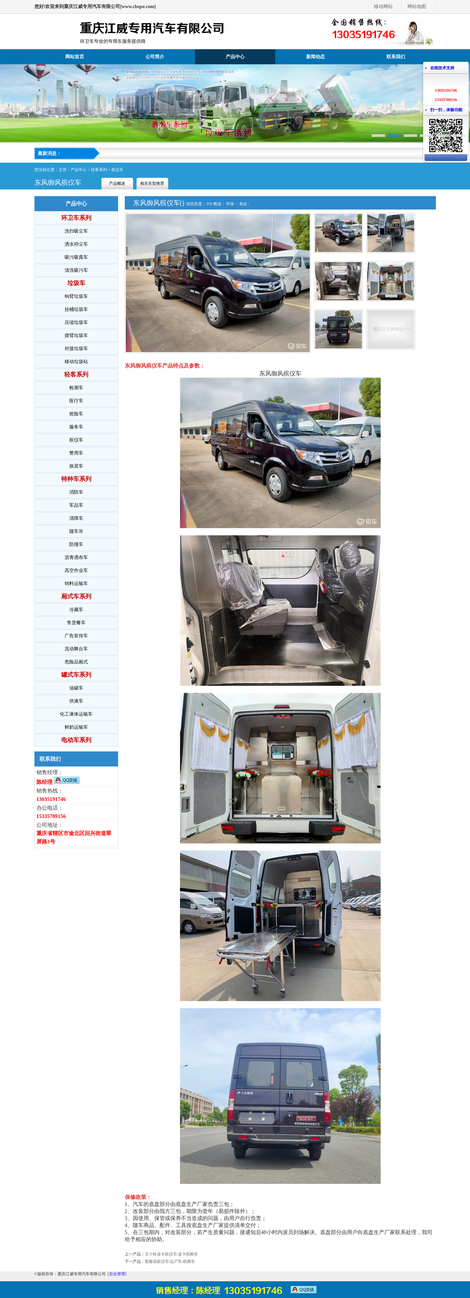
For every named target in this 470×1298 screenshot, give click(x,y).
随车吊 (76, 531)
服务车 (76, 426)
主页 (63, 169)
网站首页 (74, 56)
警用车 (76, 453)
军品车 (76, 505)
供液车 (76, 701)
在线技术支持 (442, 68)
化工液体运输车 (76, 714)
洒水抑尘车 (76, 244)
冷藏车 (76, 609)
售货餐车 (76, 622)
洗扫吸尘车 (76, 231)
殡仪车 (117, 169)
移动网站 (383, 6)
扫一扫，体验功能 (446, 109)
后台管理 (117, 1274)
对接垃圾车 (76, 348)
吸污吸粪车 (76, 257)
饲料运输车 (76, 583)
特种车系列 (76, 479)
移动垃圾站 (76, 361)
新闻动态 (315, 56)
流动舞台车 (76, 648)
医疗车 (76, 400)
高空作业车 (76, 570)
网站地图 (416, 6)
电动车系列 (76, 740)
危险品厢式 (76, 661)
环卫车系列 (76, 218)
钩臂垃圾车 (76, 296)
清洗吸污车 (76, 270)
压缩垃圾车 (76, 322)
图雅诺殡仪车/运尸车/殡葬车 (170, 1261)
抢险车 (76, 413)
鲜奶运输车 (76, 727)
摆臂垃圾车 (76, 335)
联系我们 (395, 56)
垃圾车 (76, 283)
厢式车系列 (76, 596)
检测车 (76, 387)
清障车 (76, 518)
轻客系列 (99, 169)
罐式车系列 (76, 674)
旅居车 (76, 466)
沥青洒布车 (76, 557)
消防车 (76, 492)
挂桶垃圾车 (76, 309)
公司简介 (155, 56)
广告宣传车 (76, 635)
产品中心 (235, 56)
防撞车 (76, 544)
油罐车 (76, 688)
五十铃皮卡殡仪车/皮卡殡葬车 (171, 1254)
